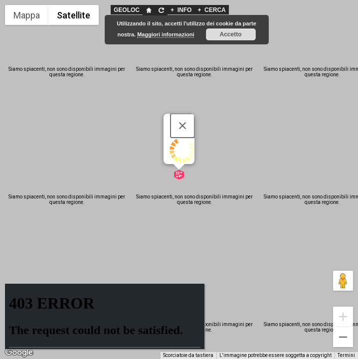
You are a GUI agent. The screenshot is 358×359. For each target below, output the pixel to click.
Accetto (231, 34)
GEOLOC (127, 9)
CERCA (211, 9)
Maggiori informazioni (165, 34)
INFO (181, 9)
